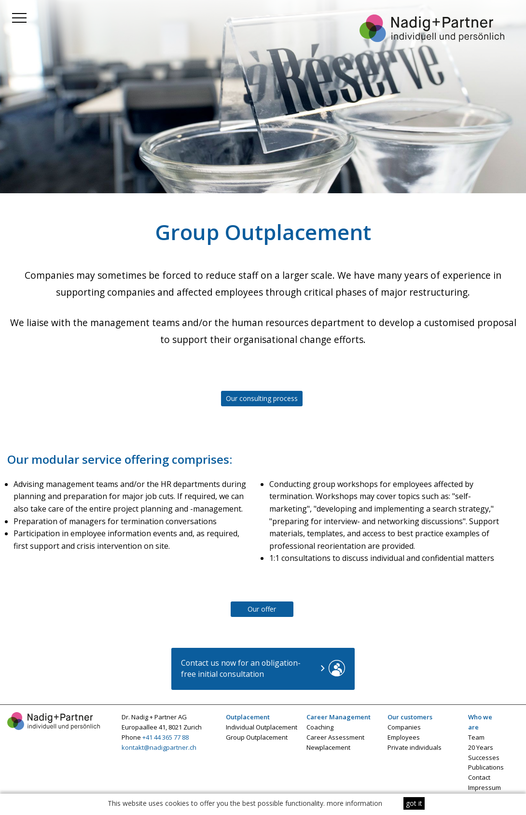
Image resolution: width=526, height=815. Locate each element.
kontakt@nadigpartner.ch (159, 747)
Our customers (410, 717)
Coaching (319, 727)
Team (476, 737)
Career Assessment (335, 737)
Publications (486, 767)
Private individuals (415, 747)
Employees (404, 737)
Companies (404, 727)
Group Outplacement (257, 737)
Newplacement (328, 747)
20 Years (480, 747)
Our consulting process (262, 398)
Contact (479, 777)
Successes (483, 757)
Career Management (338, 717)
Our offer (262, 609)
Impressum (484, 787)
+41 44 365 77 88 (165, 737)
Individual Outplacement (261, 727)
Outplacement (248, 717)
